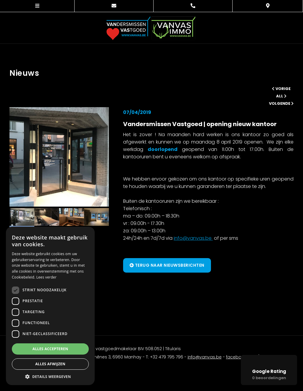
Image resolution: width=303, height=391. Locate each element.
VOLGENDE (281, 103)
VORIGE (281, 88)
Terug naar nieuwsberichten (167, 265)
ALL (281, 96)
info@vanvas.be (193, 238)
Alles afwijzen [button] (50, 363)
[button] (50, 376)
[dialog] (50, 306)
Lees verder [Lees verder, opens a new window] (46, 277)
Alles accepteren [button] (50, 348)
